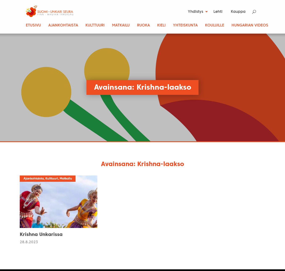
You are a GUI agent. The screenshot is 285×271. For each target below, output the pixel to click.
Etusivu (33, 25)
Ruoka (143, 25)
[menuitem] (196, 11)
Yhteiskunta (185, 25)
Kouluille (214, 25)
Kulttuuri (95, 25)
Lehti (217, 12)
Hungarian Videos (249, 25)
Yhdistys (195, 12)
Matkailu (121, 25)
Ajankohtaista (63, 25)
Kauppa (238, 12)
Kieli (161, 25)
